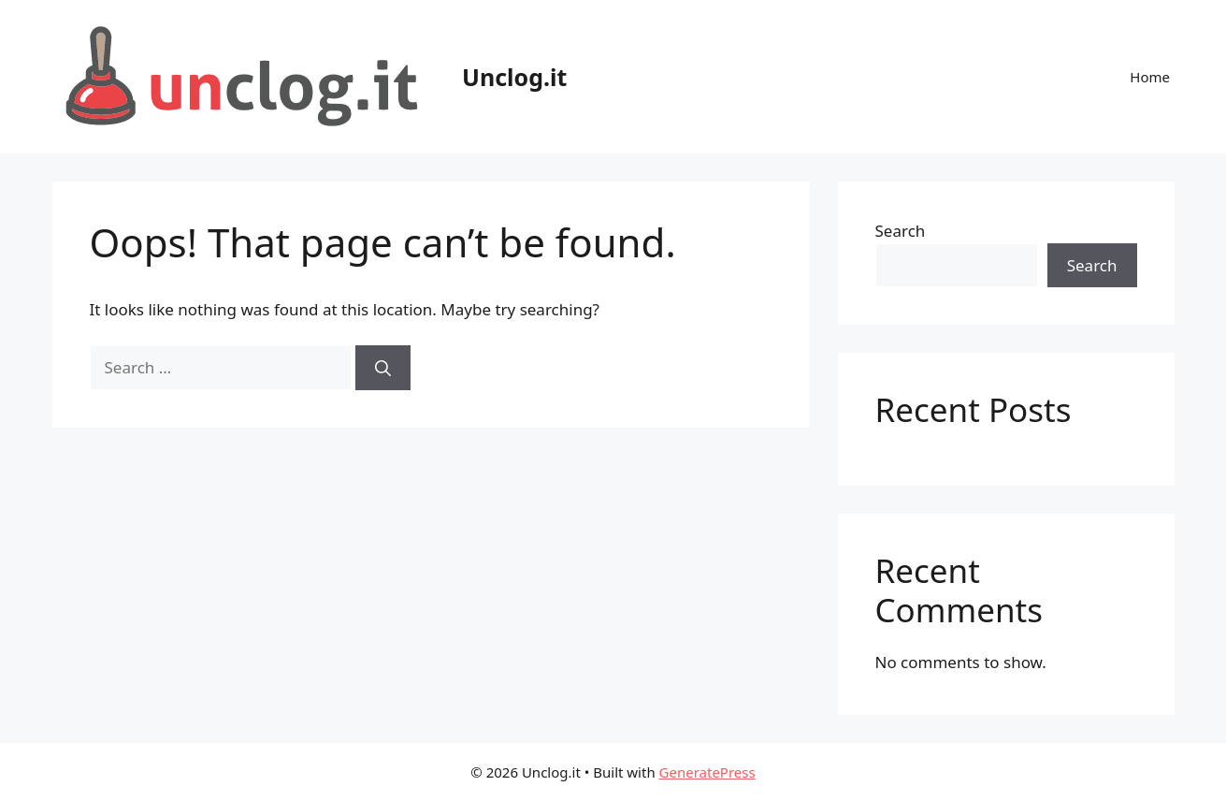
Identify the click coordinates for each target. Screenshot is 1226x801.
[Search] (383, 367)
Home (1150, 76)
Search (900, 230)
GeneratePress (707, 772)
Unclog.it (514, 77)
